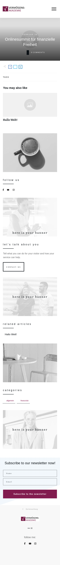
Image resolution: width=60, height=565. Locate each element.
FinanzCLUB (24, 401)
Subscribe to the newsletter (30, 494)
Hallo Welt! (30, 108)
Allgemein (10, 401)
